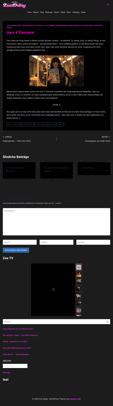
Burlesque (49, 12)
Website (81, 242)
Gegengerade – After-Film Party (29, 138)
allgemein (51, 25)
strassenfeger (41, 124)
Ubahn (52, 124)
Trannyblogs (87, 167)
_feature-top (40, 25)
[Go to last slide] (7, 170)
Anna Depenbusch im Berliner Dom (18, 329)
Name (7, 242)
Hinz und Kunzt (13, 124)
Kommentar (10, 210)
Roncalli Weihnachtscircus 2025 (17, 348)
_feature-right (27, 25)
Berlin (69, 12)
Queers (56, 12)
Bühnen (36, 12)
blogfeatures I (74, 25)
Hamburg (75, 12)
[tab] (51, 180)
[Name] (20, 242)
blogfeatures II (87, 25)
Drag (42, 12)
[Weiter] (106, 170)
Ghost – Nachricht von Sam (15, 341)
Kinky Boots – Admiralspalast (16, 354)
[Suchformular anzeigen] (108, 5)
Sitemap (6, 372)
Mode (63, 12)
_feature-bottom (13, 25)
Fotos (29, 12)
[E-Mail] (56, 242)
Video (60, 124)
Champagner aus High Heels (84, 138)
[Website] (93, 242)
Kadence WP (75, 399)
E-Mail (44, 242)
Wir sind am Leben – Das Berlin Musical (20, 335)
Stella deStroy (27, 124)
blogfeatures (61, 25)
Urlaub (83, 12)
